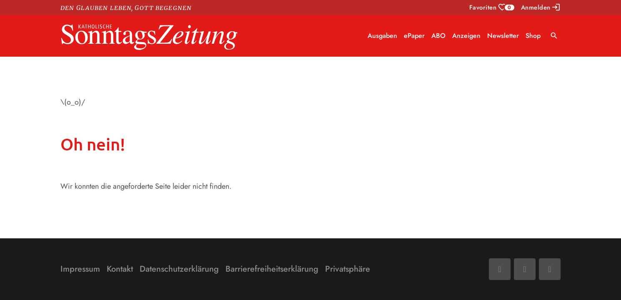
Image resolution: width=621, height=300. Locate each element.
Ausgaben (382, 35)
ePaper (414, 35)
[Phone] (550, 269)
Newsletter (503, 35)
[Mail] (525, 269)
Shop (533, 35)
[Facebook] (500, 269)
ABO (438, 35)
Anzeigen (466, 35)
